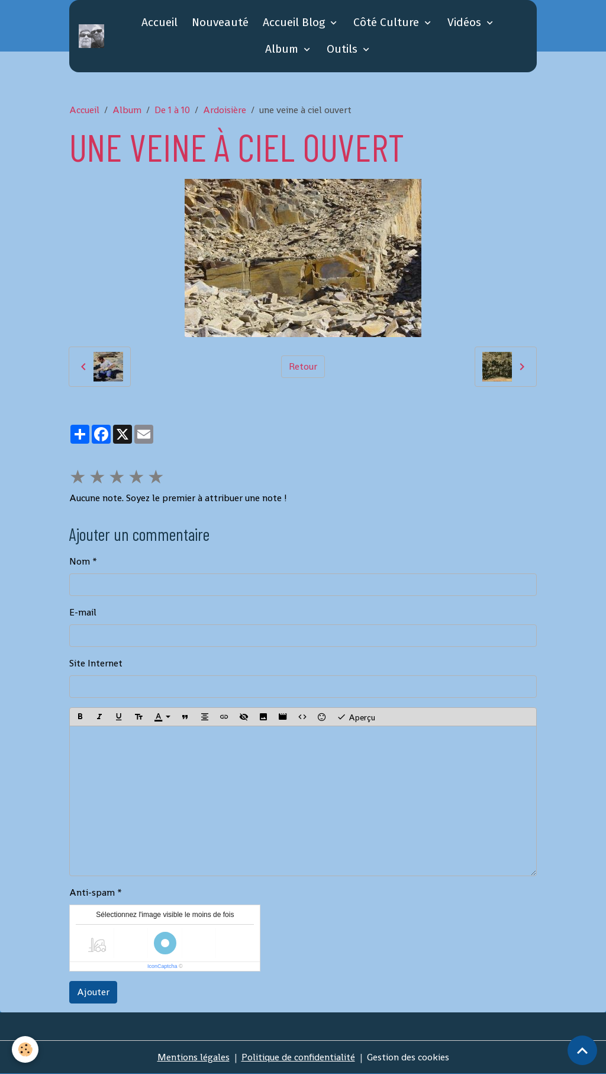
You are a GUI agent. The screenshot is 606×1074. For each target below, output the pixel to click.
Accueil (159, 22)
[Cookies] (25, 1049)
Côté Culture (387, 22)
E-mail (82, 612)
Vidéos (465, 22)
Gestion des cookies (408, 1057)
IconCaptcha (162, 966)
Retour (303, 366)
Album (283, 49)
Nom (79, 561)
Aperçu (356, 717)
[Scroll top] (582, 1050)
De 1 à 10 (172, 110)
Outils (343, 49)
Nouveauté (220, 22)
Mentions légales (193, 1057)
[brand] (91, 36)
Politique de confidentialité (298, 1057)
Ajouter (93, 992)
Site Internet (96, 663)
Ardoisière (224, 110)
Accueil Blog (295, 22)
